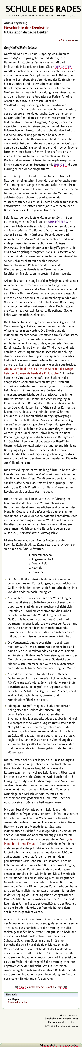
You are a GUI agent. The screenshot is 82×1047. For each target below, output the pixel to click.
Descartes (63, 66)
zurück (60, 40)
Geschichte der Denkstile (41, 986)
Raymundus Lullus (43, 1001)
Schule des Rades (38, 15)
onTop (75, 1045)
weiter (71, 40)
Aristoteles (57, 222)
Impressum (64, 1045)
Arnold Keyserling (60, 15)
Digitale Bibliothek (16, 15)
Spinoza (60, 164)
